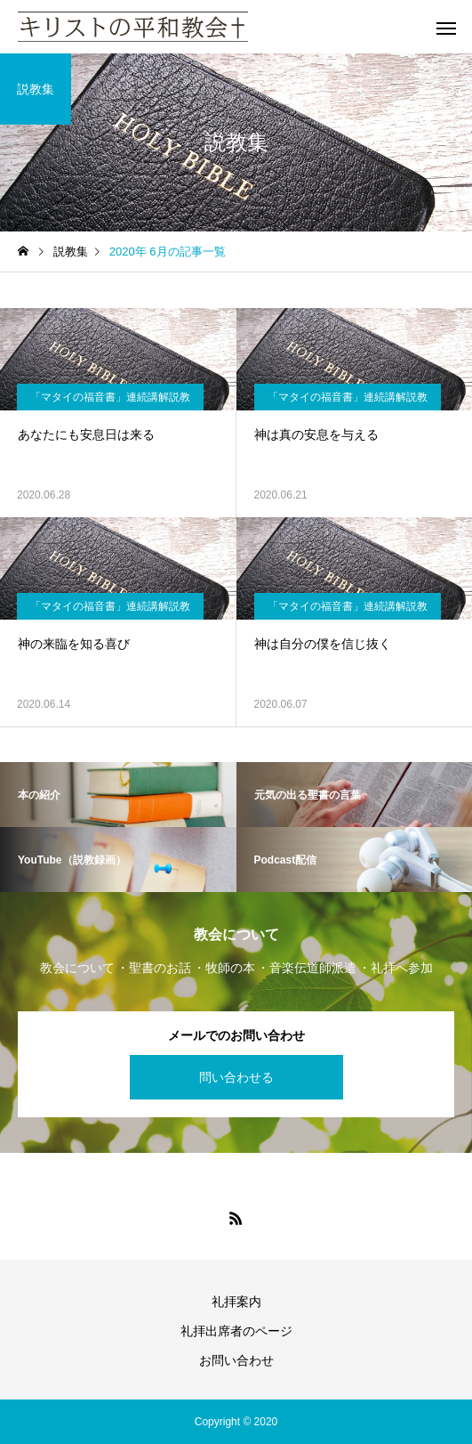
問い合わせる (236, 1077)
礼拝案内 (236, 1301)
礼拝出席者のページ (236, 1331)
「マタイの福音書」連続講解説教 (110, 397)
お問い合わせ (236, 1360)
